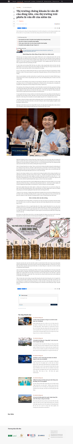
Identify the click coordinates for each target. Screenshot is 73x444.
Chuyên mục (20, 1)
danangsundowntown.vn (54, 435)
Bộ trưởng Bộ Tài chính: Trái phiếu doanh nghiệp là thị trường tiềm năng (34, 39)
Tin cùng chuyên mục (24, 315)
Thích (23, 28)
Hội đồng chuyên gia (47, 1)
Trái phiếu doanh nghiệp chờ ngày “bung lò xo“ (29, 45)
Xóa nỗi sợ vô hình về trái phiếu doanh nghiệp (29, 41)
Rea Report (33, 1)
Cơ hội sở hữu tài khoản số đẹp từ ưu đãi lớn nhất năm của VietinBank (45, 320)
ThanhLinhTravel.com (54, 432)
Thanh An (21, 21)
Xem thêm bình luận (22, 308)
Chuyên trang (27, 1)
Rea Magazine (39, 1)
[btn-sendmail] (59, 28)
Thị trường (18, 7)
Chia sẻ (19, 28)
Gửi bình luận (54, 304)
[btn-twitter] (57, 28)
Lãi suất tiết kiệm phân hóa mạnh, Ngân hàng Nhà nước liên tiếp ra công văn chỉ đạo (45, 398)
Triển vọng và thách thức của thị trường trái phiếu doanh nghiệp (33, 43)
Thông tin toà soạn (55, 1)
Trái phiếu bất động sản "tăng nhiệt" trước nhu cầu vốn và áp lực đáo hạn (45, 341)
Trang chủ (14, 1)
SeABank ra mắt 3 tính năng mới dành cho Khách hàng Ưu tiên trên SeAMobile (45, 358)
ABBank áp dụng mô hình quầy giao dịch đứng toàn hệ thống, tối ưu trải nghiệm (45, 380)
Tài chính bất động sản (27, 7)
